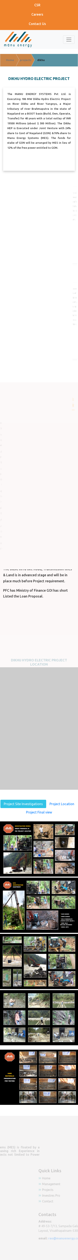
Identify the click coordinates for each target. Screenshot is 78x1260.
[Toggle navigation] (69, 39)
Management (58, 1184)
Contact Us (37, 24)
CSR (37, 5)
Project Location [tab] (62, 804)
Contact (55, 1201)
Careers (37, 14)
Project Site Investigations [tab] (23, 804)
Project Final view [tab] (39, 812)
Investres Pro (58, 1195)
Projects (55, 1189)
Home (53, 1178)
